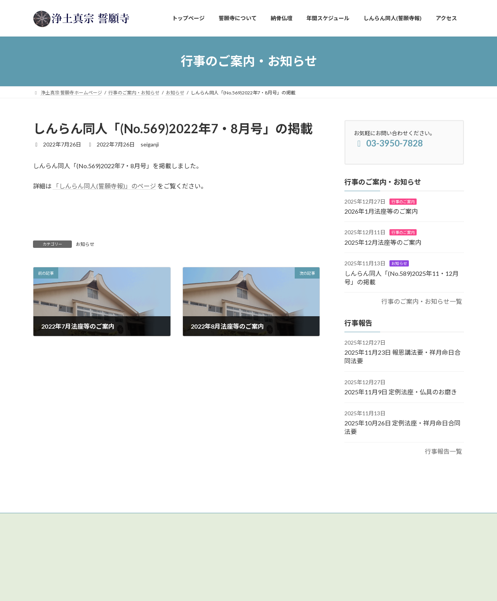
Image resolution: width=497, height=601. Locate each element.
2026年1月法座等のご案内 (381, 211)
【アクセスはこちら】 (60, 552)
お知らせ (85, 244)
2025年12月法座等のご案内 (382, 242)
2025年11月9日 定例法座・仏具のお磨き (400, 391)
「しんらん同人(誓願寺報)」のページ (104, 186)
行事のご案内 (403, 201)
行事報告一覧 (443, 451)
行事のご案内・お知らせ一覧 (421, 301)
